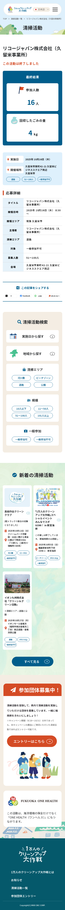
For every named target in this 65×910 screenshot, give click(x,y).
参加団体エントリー (23, 896)
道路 (21, 385)
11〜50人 (43, 408)
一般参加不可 (43, 439)
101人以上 (43, 415)
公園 (43, 385)
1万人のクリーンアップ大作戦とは (32, 872)
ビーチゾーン (43, 378)
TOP (5, 18)
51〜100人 (21, 415)
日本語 (39, 9)
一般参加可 (21, 439)
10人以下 (21, 408)
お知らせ (16, 880)
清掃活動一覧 (16, 18)
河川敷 (21, 378)
